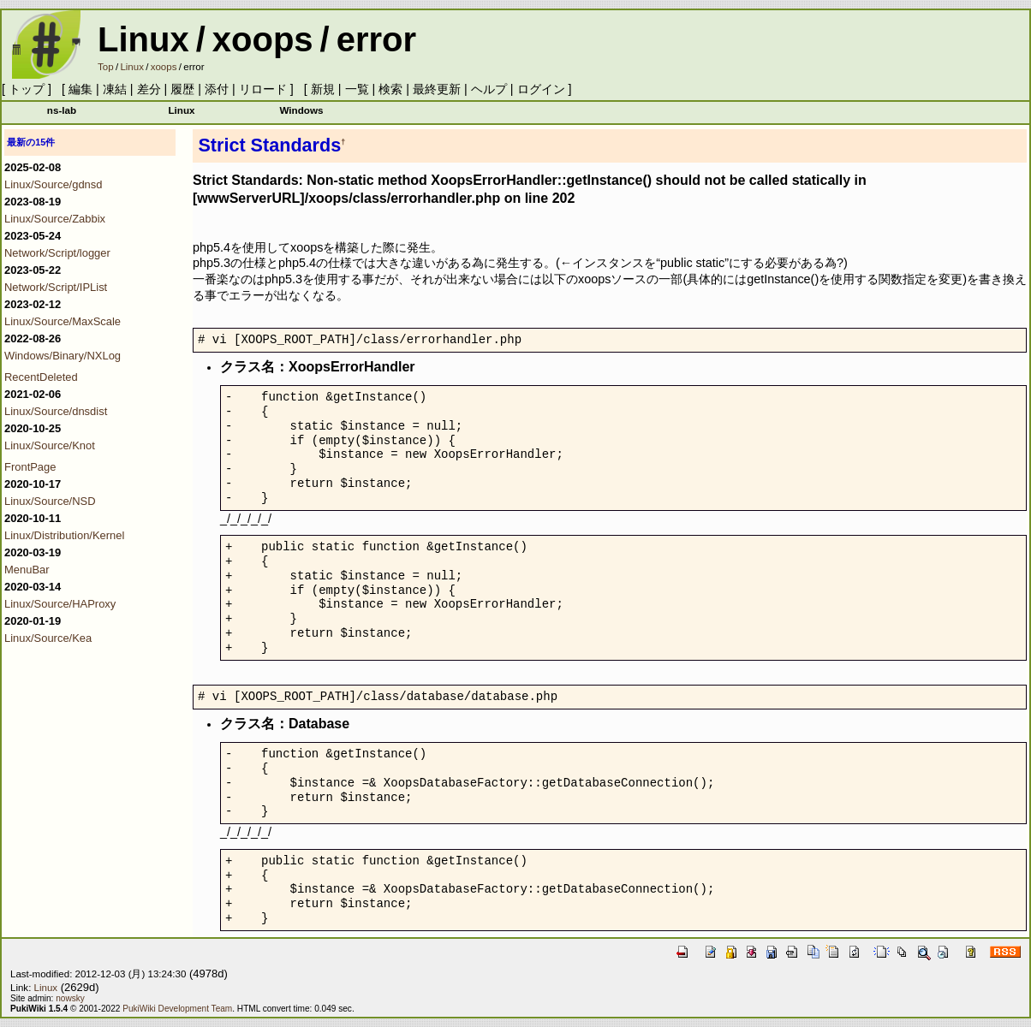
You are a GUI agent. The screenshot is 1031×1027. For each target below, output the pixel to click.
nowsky (70, 998)
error (376, 39)
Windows (301, 110)
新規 (323, 89)
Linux (143, 39)
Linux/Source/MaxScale (62, 321)
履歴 (182, 89)
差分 (149, 89)
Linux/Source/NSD (50, 501)
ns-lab (61, 110)
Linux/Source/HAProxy (60, 603)
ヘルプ (489, 89)
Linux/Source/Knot (49, 445)
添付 (217, 89)
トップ (27, 89)
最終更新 (437, 89)
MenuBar (27, 569)
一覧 (357, 89)
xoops (262, 39)
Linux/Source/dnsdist (55, 411)
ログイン (541, 89)
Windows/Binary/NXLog (62, 355)
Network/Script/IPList (55, 287)
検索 (390, 89)
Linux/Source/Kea (48, 638)
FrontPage (30, 466)
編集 (80, 89)
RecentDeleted (41, 377)
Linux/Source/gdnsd (53, 184)
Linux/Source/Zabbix (54, 218)
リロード (263, 89)
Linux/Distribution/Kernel (64, 535)
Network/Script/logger (57, 252)
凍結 (115, 89)
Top (106, 67)
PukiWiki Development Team (177, 1008)
